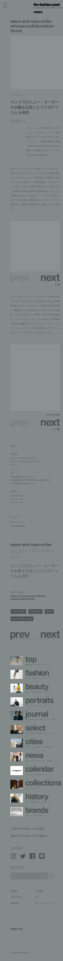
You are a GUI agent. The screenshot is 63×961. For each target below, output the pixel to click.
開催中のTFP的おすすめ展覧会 (28, 835)
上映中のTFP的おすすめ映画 (27, 828)
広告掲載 (39, 891)
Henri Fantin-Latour (22, 618)
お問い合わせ (16, 897)
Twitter (23, 856)
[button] (47, 276)
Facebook (32, 856)
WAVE (49, 611)
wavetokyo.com (19, 526)
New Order (35, 611)
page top (16, 928)
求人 (37, 897)
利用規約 (14, 903)
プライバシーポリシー (45, 903)
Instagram (13, 856)
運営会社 (14, 891)
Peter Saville (18, 611)
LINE (42, 856)
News (37, 12)
